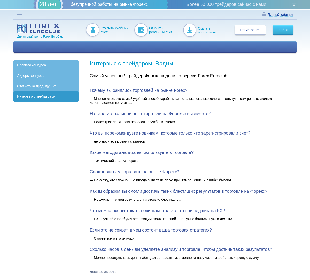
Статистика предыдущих (36, 86)
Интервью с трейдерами (36, 96)
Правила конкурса (31, 65)
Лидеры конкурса (30, 76)
